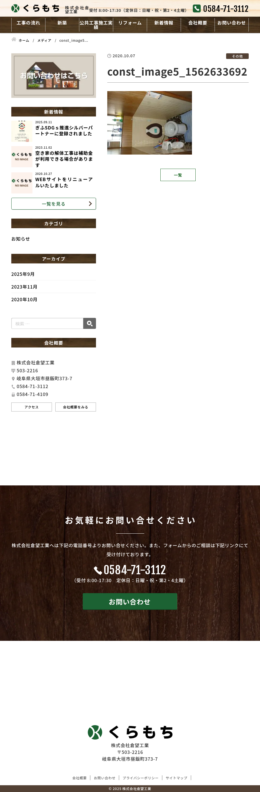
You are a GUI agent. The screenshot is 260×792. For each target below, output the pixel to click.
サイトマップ (176, 777)
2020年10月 (24, 299)
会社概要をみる (75, 406)
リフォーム (130, 22)
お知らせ (20, 238)
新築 (62, 22)
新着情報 (163, 22)
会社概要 (197, 22)
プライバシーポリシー (141, 777)
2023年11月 (24, 286)
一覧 (178, 175)
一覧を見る (53, 203)
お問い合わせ (231, 22)
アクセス (32, 406)
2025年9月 (23, 273)
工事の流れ (28, 22)
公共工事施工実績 (96, 24)
